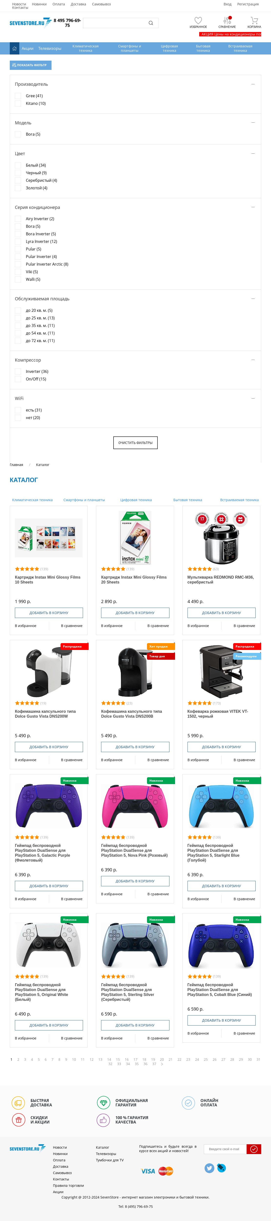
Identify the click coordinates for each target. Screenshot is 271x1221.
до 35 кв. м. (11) (40, 325)
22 (179, 1059)
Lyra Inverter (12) (41, 241)
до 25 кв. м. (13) (40, 318)
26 (215, 1059)
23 (188, 1059)
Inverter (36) (37, 371)
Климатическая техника (32, 499)
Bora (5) (33, 134)
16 (127, 1059)
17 (135, 1059)
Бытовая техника (187, 499)
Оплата (58, 4)
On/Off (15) (36, 379)
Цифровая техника (135, 499)
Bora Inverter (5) (41, 234)
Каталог (102, 1147)
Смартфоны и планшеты (84, 499)
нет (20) (33, 417)
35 (137, 1064)
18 (144, 1059)
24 (197, 1059)
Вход (227, 4)
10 (74, 1059)
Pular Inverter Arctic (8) (47, 264)
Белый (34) (36, 165)
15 (118, 1059)
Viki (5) (32, 271)
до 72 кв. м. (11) (40, 340)
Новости (19, 4)
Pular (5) (33, 249)
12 (92, 1059)
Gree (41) (34, 95)
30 (250, 1059)
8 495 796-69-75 (67, 22)
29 (241, 1059)
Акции (27, 48)
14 (109, 1059)
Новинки (39, 4)
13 (100, 1059)
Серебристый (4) (41, 180)
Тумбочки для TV (110, 1160)
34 (128, 1064)
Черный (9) (36, 172)
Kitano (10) (36, 103)
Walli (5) (33, 279)
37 (154, 1064)
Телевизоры (49, 48)
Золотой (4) (36, 188)
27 (223, 1059)
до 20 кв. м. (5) (39, 310)
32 (110, 1064)
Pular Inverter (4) (41, 256)
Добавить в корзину (49, 612)
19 (153, 1059)
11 (83, 1059)
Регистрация (248, 4)
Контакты (20, 7)
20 (162, 1059)
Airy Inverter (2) (40, 218)
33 (119, 1064)
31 (259, 1059)
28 (232, 1059)
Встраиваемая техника (239, 499)
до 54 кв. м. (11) (40, 333)
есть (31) (34, 410)
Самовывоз (101, 4)
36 (145, 1064)
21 (171, 1059)
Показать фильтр (29, 65)
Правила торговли (68, 1185)
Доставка (78, 4)
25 (206, 1059)
